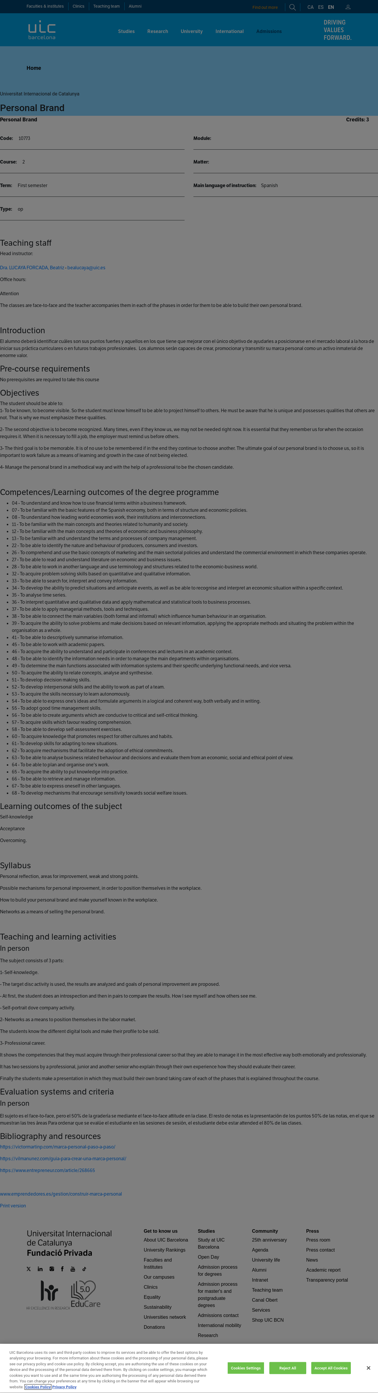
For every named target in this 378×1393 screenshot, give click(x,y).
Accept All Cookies (331, 1376)
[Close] (368, 1375)
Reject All (287, 1376)
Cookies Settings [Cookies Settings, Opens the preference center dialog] (246, 1376)
